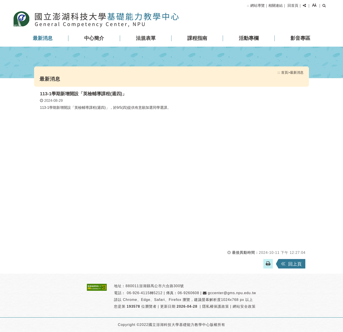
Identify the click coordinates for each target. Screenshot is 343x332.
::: (248, 5)
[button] (304, 5)
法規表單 (146, 38)
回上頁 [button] (295, 264)
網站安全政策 (244, 306)
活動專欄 (249, 38)
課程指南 (197, 38)
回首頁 (292, 5)
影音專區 (300, 38)
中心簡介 (94, 38)
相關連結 (275, 5)
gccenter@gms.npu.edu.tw (229, 293)
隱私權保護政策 (215, 306)
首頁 (284, 72)
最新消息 (43, 38)
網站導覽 (257, 5)
